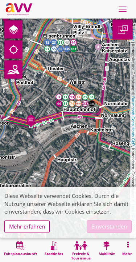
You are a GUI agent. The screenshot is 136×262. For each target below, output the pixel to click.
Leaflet (133, 35)
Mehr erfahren (27, 226)
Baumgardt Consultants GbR (133, 121)
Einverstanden (109, 226)
